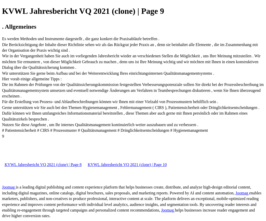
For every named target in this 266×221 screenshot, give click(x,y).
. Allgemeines (19, 26)
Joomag (9, 187)
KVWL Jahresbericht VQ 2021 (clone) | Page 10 (127, 164)
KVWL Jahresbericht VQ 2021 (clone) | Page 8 (43, 164)
